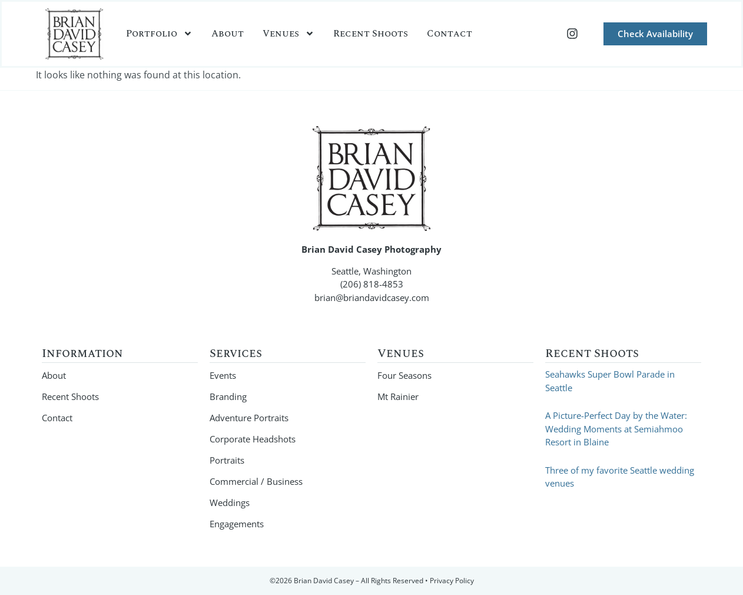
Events (223, 375)
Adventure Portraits (249, 418)
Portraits (227, 460)
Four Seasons (404, 375)
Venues (288, 33)
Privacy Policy (452, 581)
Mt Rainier (398, 396)
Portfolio (159, 33)
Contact (449, 34)
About (227, 34)
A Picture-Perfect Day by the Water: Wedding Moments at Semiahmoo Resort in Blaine (616, 428)
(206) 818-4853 (371, 284)
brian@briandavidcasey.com (371, 297)
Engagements (237, 524)
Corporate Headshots (253, 439)
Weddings (230, 502)
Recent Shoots (370, 34)
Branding (228, 396)
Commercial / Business (256, 481)
